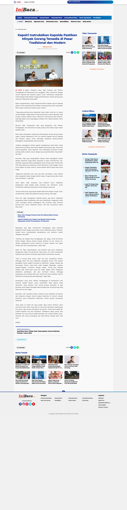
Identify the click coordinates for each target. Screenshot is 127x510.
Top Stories (87, 21)
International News (70, 18)
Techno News (76, 21)
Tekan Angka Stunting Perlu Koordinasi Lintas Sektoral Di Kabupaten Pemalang (88, 62)
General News (44, 18)
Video (21, 21)
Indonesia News (56, 18)
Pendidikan (97, 18)
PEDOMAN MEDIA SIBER (105, 402)
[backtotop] (63, 392)
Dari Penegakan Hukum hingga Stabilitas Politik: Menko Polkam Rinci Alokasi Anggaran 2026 (89, 124)
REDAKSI (101, 398)
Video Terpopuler (89, 33)
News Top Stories (85, 18)
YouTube (35, 405)
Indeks (19, 18)
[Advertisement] (78, 10)
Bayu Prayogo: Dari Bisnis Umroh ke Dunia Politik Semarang (88, 47)
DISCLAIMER (102, 405)
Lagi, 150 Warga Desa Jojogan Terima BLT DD (91, 185)
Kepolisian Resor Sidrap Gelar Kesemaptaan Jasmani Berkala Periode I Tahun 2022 (38, 332)
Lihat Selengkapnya (97, 202)
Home (19, 2)
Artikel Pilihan (88, 111)
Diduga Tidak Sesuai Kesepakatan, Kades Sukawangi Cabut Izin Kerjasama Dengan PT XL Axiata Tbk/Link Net (92, 160)
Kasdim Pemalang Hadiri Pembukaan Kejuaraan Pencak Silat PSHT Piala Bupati (92, 169)
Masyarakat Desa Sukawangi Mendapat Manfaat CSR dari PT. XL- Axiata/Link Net (104, 124)
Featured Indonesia (30, 18)
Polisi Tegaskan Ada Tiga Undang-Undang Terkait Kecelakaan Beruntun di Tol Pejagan (92, 194)
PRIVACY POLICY (103, 407)
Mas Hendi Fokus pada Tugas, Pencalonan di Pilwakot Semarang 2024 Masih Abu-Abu (104, 140)
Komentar (21, 52)
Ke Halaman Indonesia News (96, 147)
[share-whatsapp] (78, 52)
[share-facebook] (72, 52)
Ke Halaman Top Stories (97, 69)
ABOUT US (101, 400)
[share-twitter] (75, 52)
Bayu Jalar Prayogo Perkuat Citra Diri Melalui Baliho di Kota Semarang (104, 47)
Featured (29, 21)
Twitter (31, 405)
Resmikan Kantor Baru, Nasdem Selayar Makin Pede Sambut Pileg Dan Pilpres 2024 (104, 62)
